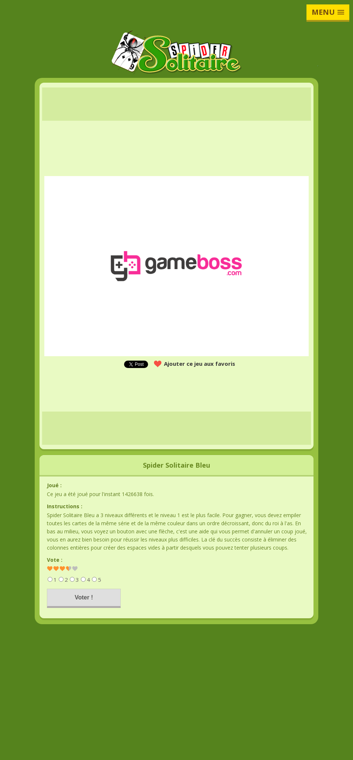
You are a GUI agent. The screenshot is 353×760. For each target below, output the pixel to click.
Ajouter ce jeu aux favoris (199, 363)
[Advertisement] (176, 104)
